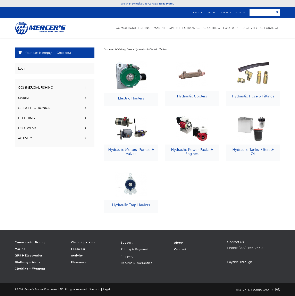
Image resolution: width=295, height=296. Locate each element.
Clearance (269, 28)
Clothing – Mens (27, 262)
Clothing (211, 28)
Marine (160, 28)
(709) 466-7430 (251, 248)
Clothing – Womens (30, 268)
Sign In (240, 12)
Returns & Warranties (136, 263)
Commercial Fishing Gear (118, 49)
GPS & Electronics (185, 28)
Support (226, 12)
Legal (106, 289)
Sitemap (94, 289)
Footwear (232, 28)
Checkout (64, 53)
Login (22, 68)
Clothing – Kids (83, 242)
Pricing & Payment (134, 249)
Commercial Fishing (133, 28)
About (197, 12)
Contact (211, 12)
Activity (251, 28)
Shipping (127, 256)
